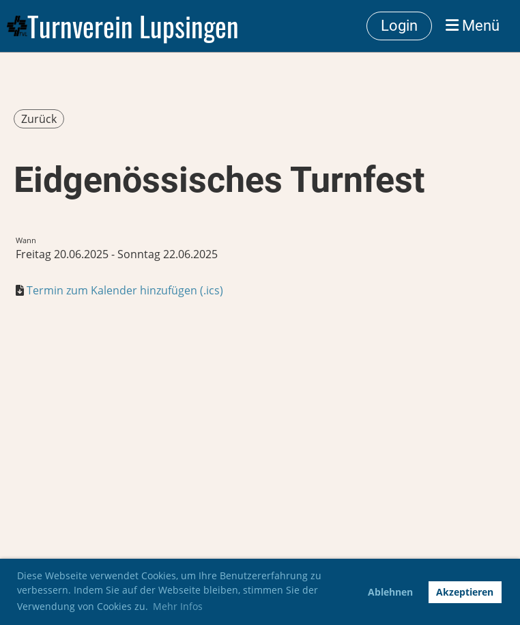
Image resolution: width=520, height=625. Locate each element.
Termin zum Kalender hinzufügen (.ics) (125, 290)
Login (399, 25)
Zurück (39, 118)
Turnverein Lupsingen (133, 26)
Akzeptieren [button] (464, 591)
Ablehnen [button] (390, 591)
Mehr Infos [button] (178, 606)
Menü (473, 25)
